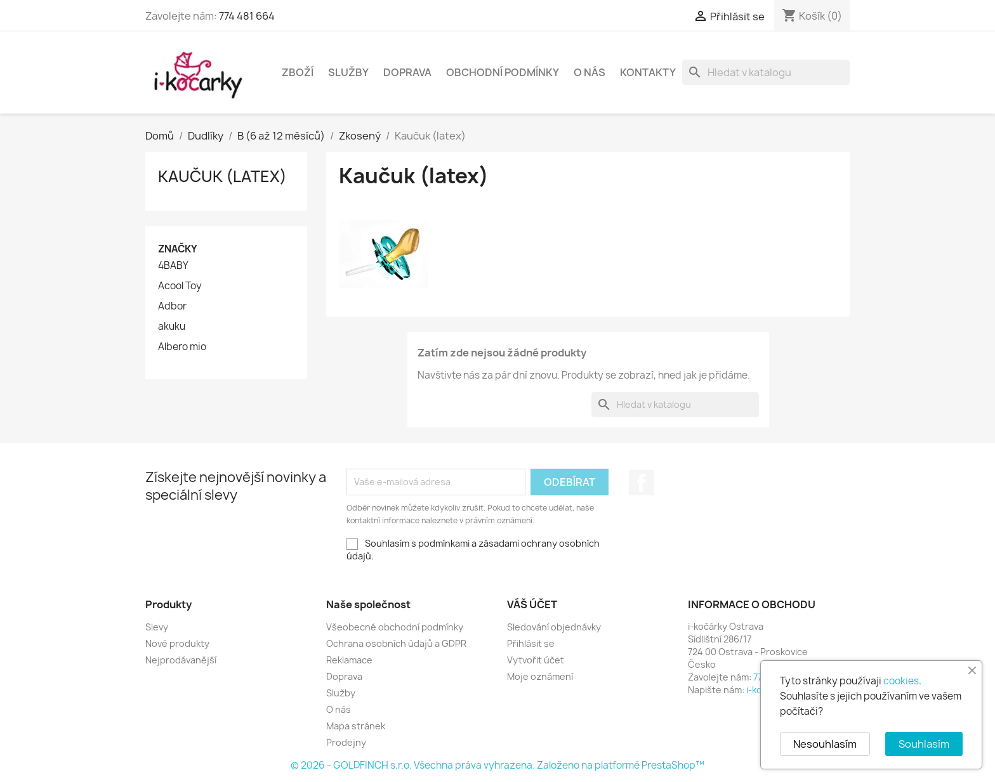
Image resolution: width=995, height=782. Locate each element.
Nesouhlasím (825, 744)
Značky (177, 249)
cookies (901, 681)
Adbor (172, 306)
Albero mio (182, 347)
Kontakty (648, 72)
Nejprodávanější (180, 660)
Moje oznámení (540, 676)
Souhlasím (924, 744)
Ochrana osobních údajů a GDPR (396, 643)
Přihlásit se (531, 643)
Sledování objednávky (554, 627)
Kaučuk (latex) (222, 176)
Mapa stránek (355, 726)
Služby (348, 72)
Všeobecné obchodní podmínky (394, 627)
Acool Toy (180, 286)
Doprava (407, 72)
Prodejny (346, 742)
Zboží (297, 72)
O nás (589, 72)
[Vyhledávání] (766, 72)
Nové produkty (177, 643)
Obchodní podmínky (502, 72)
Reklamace (349, 660)
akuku (171, 326)
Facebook (641, 482)
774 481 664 (247, 16)
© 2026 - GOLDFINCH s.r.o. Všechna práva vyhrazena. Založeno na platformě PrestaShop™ (497, 765)
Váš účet (532, 604)
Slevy (156, 627)
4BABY (173, 265)
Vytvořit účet (535, 660)
